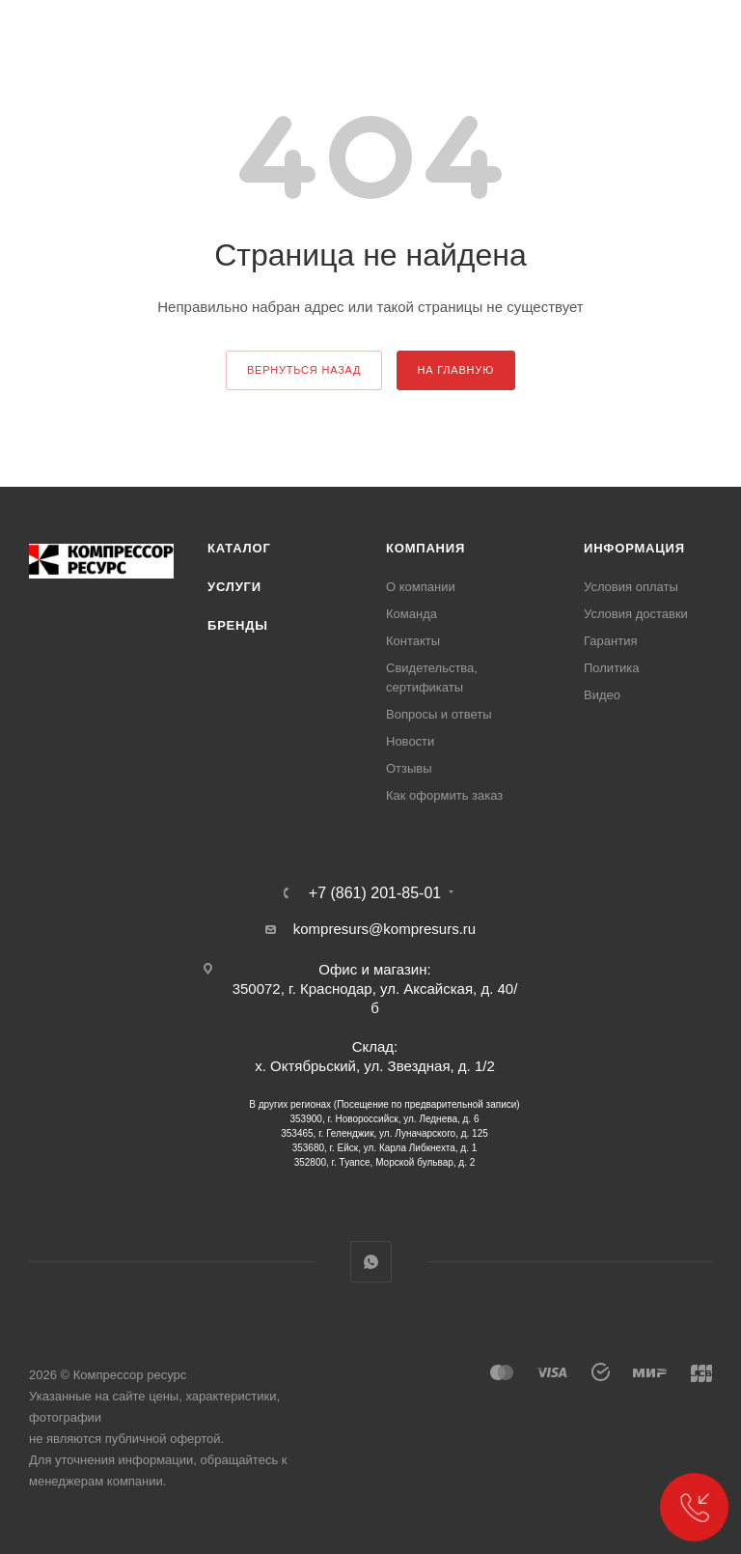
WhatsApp (371, 1262)
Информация (634, 548)
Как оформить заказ (444, 795)
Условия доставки (636, 614)
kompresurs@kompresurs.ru (384, 928)
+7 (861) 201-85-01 (375, 893)
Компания (425, 548)
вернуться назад (304, 370)
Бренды (237, 625)
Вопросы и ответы (438, 714)
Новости (410, 741)
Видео (602, 695)
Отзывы (409, 768)
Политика (612, 668)
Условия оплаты (631, 586)
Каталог (239, 548)
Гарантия (610, 641)
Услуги (234, 586)
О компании (420, 586)
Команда (411, 614)
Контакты (413, 641)
